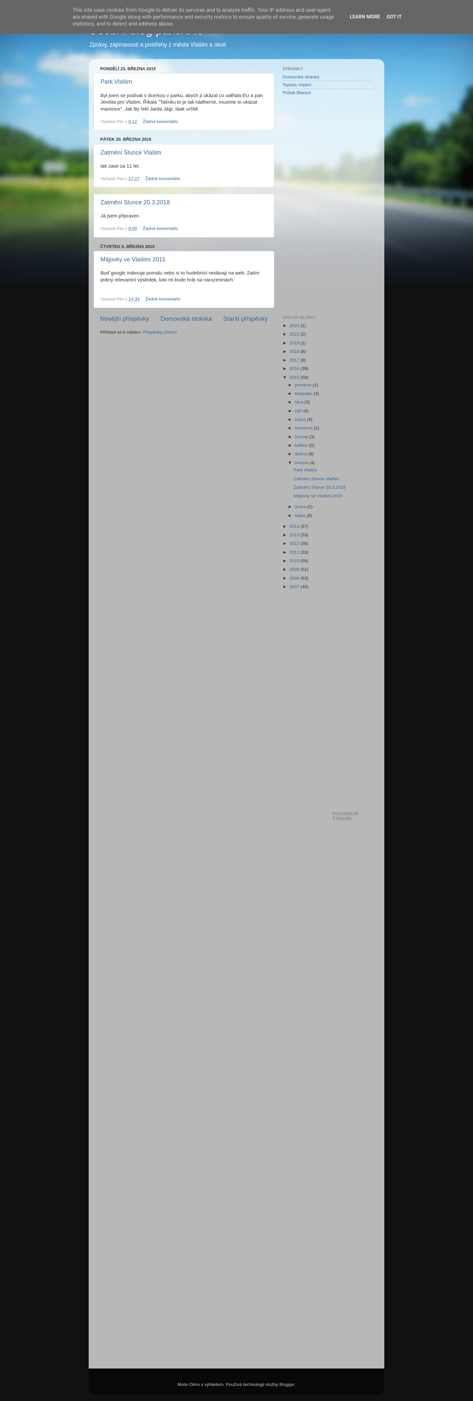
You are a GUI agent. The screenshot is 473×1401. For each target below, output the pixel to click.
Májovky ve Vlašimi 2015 (133, 259)
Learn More (365, 17)
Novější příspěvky (124, 318)
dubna (301, 453)
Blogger (287, 1384)
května (302, 445)
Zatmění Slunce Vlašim (131, 152)
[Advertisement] (308, 204)
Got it (394, 17)
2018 (295, 351)
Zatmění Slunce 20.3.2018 (135, 202)
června (302, 436)
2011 (295, 552)
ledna (301, 515)
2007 (295, 586)
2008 (295, 578)
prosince (304, 384)
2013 (295, 534)
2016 (295, 368)
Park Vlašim (116, 81)
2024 (295, 325)
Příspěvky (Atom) (160, 332)
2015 (295, 377)
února (301, 506)
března (302, 462)
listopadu (304, 393)
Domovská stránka (186, 318)
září (299, 410)
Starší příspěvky (245, 318)
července (304, 427)
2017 (295, 360)
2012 (295, 543)
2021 (295, 334)
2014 (295, 526)
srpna (301, 419)
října (299, 402)
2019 (295, 342)
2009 (295, 569)
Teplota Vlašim (296, 84)
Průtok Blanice (296, 92)
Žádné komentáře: (161, 121)
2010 (295, 560)
